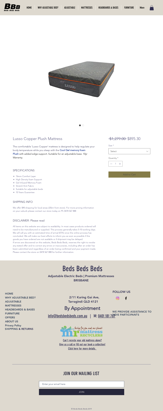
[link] (152, 7)
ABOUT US (11, 321)
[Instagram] (117, 298)
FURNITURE (12, 313)
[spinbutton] (115, 163)
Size (111, 145)
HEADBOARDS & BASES (20, 309)
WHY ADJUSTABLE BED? (20, 297)
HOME (9, 293)
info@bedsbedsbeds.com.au (67, 315)
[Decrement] (111, 163)
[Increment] (120, 163)
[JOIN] (81, 392)
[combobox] (129, 151)
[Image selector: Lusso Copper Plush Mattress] (80, 125)
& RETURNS (19, 328)
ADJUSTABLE (13, 301)
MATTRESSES (13, 305)
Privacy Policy (13, 325)
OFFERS (10, 317)
